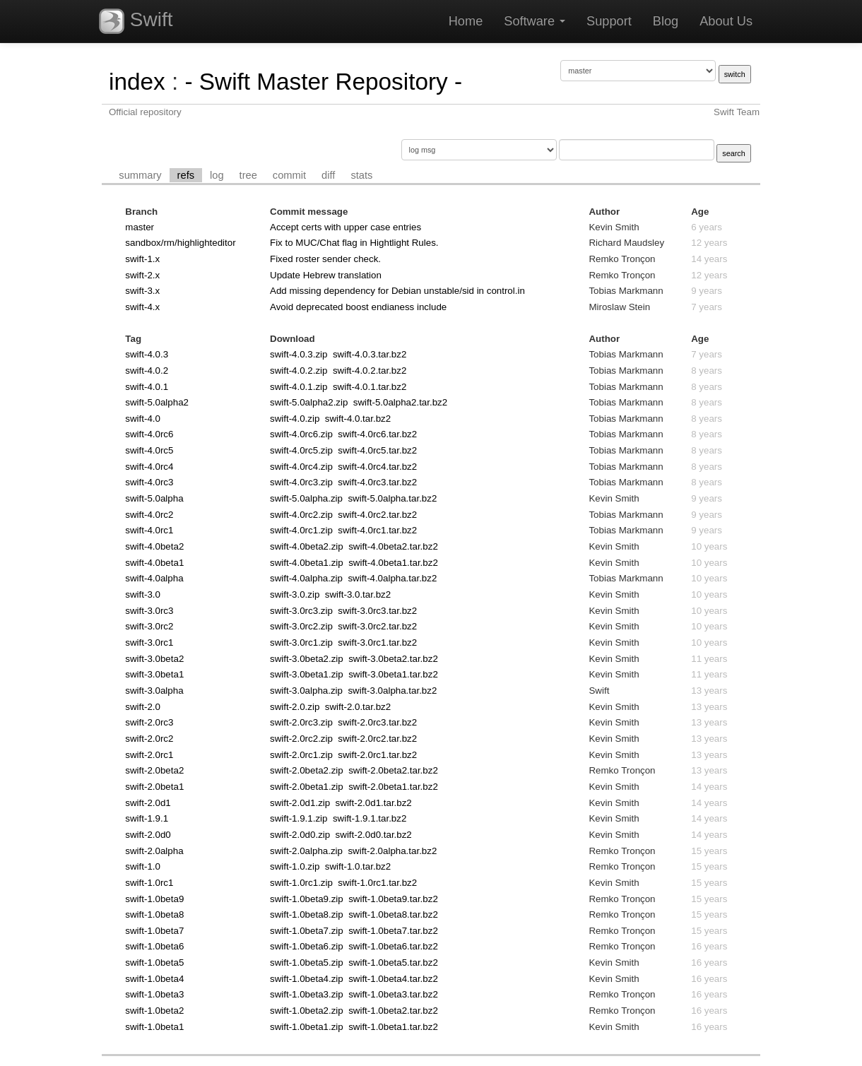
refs (185, 175)
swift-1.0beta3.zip (306, 994)
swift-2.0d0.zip (300, 834)
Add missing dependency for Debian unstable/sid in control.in (397, 290)
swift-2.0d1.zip (300, 803)
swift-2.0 (142, 706)
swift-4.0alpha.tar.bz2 (392, 578)
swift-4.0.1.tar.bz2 (369, 386)
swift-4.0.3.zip (298, 354)
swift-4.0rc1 (149, 530)
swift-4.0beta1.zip (306, 562)
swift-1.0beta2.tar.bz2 (393, 1010)
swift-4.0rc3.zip (301, 482)
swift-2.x (142, 275)
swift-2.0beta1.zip (306, 786)
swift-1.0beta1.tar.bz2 (393, 1026)
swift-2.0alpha (154, 851)
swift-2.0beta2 (154, 770)
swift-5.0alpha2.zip (309, 402)
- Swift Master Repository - (323, 82)
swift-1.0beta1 (154, 1026)
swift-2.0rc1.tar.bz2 (377, 755)
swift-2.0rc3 (149, 722)
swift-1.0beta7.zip (306, 930)
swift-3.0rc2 (149, 626)
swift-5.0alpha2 (157, 402)
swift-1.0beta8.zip (306, 914)
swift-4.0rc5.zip (301, 450)
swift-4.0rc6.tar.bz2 (377, 434)
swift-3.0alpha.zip (306, 690)
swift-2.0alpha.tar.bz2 (392, 851)
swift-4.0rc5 (149, 450)
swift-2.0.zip (294, 706)
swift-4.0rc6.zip (301, 434)
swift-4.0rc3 (149, 482)
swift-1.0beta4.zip (306, 978)
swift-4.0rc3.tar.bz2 (377, 482)
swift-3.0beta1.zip (306, 674)
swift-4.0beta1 (154, 562)
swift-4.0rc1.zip (301, 530)
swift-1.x (142, 259)
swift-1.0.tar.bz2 (358, 866)
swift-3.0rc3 (149, 610)
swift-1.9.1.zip (298, 818)
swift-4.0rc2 (149, 514)
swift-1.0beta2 (154, 1010)
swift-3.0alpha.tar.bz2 (392, 690)
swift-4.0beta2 (154, 546)
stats (361, 175)
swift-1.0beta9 (154, 899)
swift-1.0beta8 (154, 914)
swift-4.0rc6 (149, 434)
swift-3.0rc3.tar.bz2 (377, 610)
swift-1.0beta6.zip (306, 946)
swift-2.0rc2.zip (301, 738)
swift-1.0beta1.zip (306, 1026)
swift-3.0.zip (294, 594)
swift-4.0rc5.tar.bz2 (377, 450)
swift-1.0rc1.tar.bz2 (377, 882)
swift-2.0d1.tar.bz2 (374, 803)
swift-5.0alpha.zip (306, 498)
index (137, 82)
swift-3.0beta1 (154, 674)
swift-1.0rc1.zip (301, 882)
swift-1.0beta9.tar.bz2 (393, 899)
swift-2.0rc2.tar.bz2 (377, 738)
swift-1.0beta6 (154, 946)
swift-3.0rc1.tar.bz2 (377, 642)
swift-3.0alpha (154, 690)
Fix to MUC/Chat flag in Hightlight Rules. (354, 242)
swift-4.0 (142, 418)
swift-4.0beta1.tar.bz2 (393, 562)
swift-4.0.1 (146, 386)
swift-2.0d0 (147, 834)
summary (140, 175)
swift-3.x (142, 290)
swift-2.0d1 (147, 803)
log (217, 175)
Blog (665, 21)
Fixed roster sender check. (325, 259)
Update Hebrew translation (326, 275)
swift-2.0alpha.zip (306, 851)
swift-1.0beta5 (154, 962)
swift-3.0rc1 (149, 642)
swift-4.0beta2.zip (306, 546)
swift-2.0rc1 (149, 755)
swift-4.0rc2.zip (301, 514)
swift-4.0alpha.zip (306, 578)
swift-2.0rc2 (149, 738)
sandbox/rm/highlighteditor (180, 242)
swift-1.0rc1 (149, 882)
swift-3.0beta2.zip (306, 658)
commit (289, 175)
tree (248, 175)
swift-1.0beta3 (154, 994)
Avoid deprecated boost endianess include (358, 307)
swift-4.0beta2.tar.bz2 (393, 546)
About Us (725, 21)
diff (328, 175)
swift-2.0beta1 (154, 786)
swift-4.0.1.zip (298, 386)
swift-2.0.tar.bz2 (358, 706)
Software (534, 21)
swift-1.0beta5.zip (306, 962)
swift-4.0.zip (294, 418)
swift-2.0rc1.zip (301, 755)
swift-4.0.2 (146, 370)
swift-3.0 (142, 594)
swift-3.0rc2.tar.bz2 (377, 626)
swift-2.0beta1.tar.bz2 (393, 786)
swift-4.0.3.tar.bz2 (369, 354)
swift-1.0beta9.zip (306, 899)
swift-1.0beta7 (154, 930)
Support (609, 21)
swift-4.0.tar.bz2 (358, 418)
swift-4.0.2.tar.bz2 (369, 370)
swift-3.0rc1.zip (301, 642)
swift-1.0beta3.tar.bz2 (393, 994)
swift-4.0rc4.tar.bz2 (377, 466)
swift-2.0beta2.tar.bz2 (393, 770)
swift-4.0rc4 (149, 466)
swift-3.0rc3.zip (301, 610)
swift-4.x (142, 307)
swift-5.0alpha (154, 498)
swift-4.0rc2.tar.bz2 (377, 514)
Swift (135, 21)
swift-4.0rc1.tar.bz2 (377, 530)
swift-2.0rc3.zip (301, 722)
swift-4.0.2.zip (298, 370)
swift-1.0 (142, 866)
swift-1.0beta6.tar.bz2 (393, 946)
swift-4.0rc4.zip (301, 466)
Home (466, 21)
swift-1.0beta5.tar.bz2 (393, 962)
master (139, 227)
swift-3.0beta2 (154, 658)
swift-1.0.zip (294, 866)
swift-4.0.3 (146, 354)
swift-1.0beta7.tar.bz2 (393, 930)
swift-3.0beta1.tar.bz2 (393, 674)
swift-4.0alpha (154, 578)
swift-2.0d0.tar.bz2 (374, 834)
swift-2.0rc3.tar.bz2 (377, 722)
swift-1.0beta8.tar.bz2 (393, 914)
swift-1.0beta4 (154, 978)
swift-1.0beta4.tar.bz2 (393, 978)
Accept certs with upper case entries (345, 227)
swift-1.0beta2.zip (306, 1010)
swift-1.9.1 (146, 818)
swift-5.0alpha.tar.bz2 (392, 498)
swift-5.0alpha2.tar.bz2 (400, 402)
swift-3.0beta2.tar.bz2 (393, 658)
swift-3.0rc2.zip (301, 626)
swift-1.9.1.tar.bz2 (369, 818)
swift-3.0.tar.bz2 (358, 594)
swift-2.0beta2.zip (306, 770)
